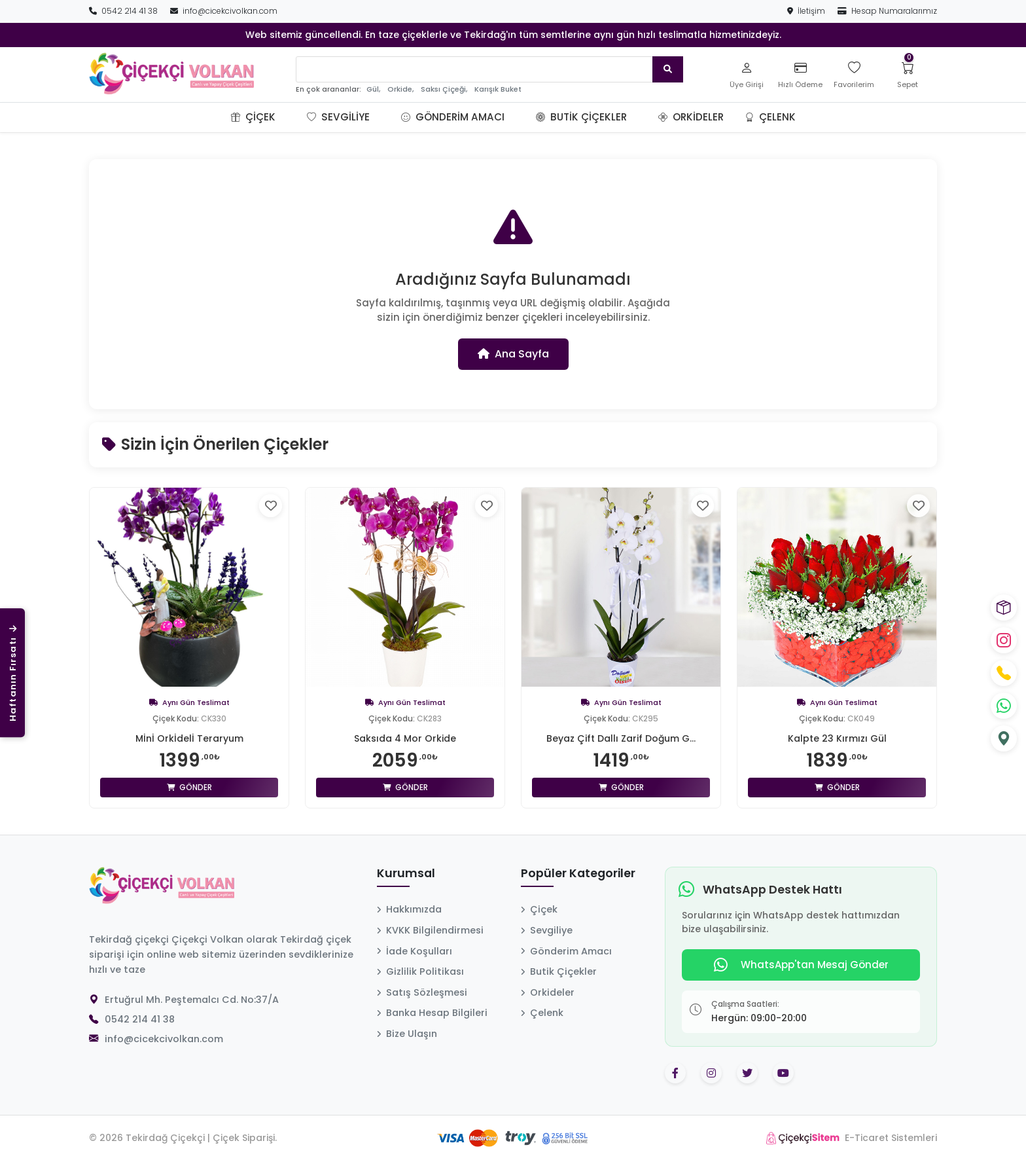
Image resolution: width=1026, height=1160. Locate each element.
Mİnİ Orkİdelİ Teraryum (189, 738)
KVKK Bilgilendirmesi (430, 930)
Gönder (189, 787)
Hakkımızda (409, 909)
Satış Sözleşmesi (422, 992)
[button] (291, 117)
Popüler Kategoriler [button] (578, 874)
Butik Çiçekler (581, 117)
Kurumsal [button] (406, 874)
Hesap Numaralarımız (887, 10)
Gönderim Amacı (452, 117)
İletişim (807, 10)
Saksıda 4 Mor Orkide (405, 738)
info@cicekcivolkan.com (223, 10)
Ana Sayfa (513, 353)
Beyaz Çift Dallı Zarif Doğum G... (621, 738)
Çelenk (770, 117)
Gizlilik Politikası (420, 971)
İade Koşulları (414, 951)
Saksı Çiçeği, (444, 89)
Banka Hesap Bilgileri (432, 1012)
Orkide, (400, 89)
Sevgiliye (338, 117)
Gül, (373, 89)
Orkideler (691, 117)
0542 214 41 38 (124, 10)
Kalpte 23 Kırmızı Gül (837, 738)
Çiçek (253, 117)
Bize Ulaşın (407, 1033)
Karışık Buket (498, 89)
